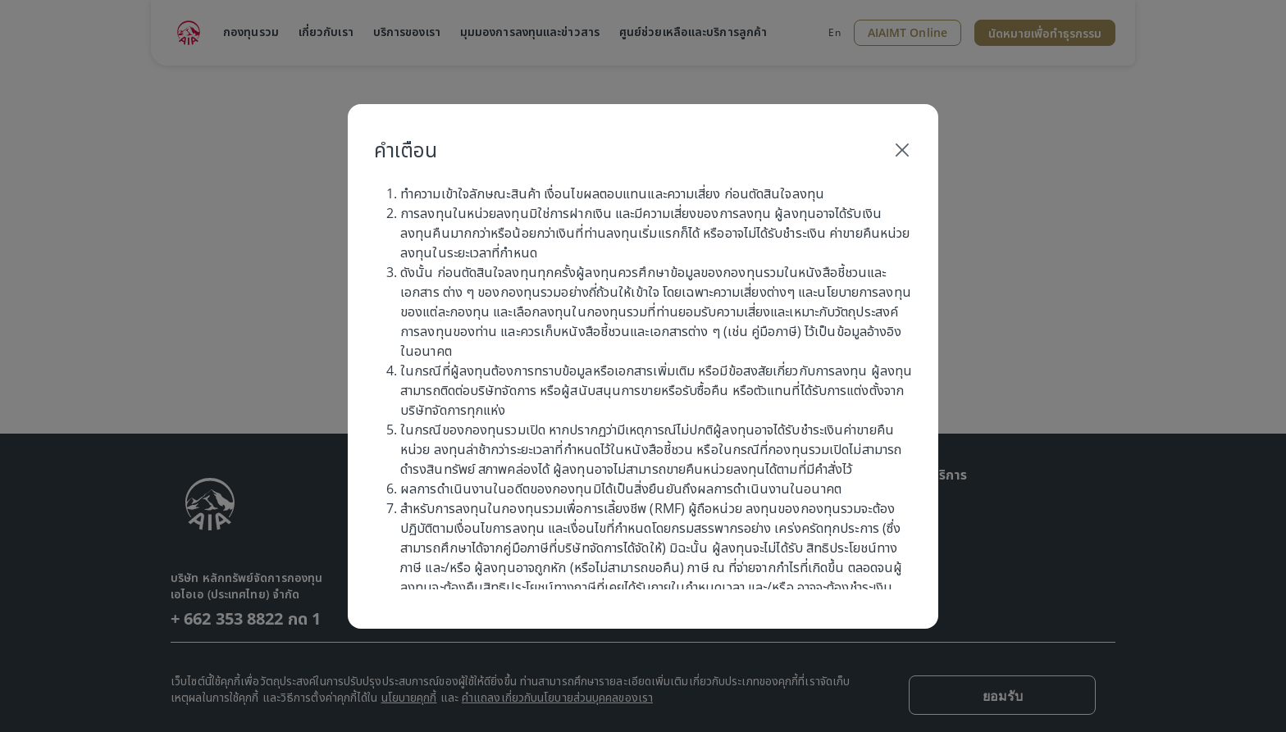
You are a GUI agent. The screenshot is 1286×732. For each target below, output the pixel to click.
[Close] (902, 150)
